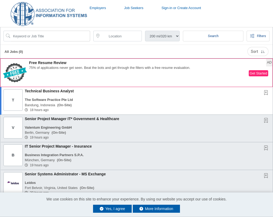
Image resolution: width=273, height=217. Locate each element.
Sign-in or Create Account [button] (181, 8)
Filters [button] (258, 36)
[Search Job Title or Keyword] (50, 36)
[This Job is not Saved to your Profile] (267, 93)
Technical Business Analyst (49, 91)
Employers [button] (98, 8)
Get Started (258, 73)
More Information (156, 209)
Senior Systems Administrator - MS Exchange (65, 174)
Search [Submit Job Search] (213, 36)
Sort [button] (258, 51)
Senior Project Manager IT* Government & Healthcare (72, 119)
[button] (136, 72)
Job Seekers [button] (133, 8)
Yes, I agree (112, 209)
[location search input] (121, 36)
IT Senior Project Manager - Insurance (58, 146)
